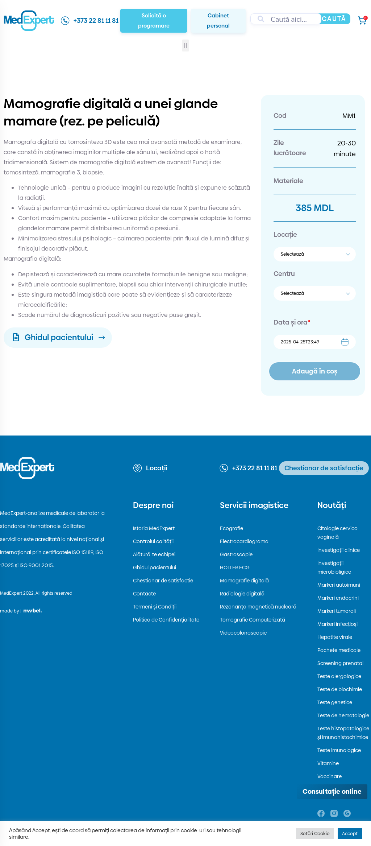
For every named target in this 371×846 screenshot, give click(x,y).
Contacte (144, 593)
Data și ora (292, 322)
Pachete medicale (338, 650)
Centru (284, 273)
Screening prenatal (340, 663)
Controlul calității (153, 541)
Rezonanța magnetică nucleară (258, 606)
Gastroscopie (236, 554)
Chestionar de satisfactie (163, 580)
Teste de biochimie (339, 689)
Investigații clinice (338, 550)
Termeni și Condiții (154, 606)
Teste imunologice (339, 750)
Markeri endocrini (338, 598)
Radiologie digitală (242, 593)
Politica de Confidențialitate (166, 619)
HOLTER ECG (235, 567)
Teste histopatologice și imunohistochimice (343, 733)
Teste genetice (334, 702)
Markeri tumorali (336, 611)
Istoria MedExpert (154, 528)
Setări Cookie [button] (315, 833)
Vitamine (328, 763)
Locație (285, 234)
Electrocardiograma (244, 541)
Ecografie (231, 528)
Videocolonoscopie (243, 632)
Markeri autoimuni (338, 585)
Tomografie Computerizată (252, 619)
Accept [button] (350, 833)
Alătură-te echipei (154, 554)
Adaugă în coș (314, 371)
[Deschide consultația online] (332, 791)
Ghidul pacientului (154, 567)
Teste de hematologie (343, 715)
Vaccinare (329, 776)
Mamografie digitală (244, 580)
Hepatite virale (334, 637)
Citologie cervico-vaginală (338, 533)
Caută (334, 18)
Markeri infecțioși (337, 624)
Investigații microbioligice (334, 567)
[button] (185, 45)
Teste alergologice (339, 676)
